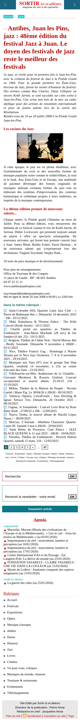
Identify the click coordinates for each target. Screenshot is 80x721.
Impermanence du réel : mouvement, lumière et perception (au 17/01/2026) (35, 549)
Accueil (8, 16)
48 (45, 447)
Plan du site (13, 716)
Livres (13, 457)
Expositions (20, 454)
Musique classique (41, 454)
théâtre (54, 454)
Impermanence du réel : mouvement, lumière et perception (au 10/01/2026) (35, 542)
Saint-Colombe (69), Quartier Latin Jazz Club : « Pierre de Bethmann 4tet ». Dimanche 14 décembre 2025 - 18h (40, 314)
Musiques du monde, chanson (60, 457)
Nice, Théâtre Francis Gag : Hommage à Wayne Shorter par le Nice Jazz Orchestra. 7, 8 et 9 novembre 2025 (40, 355)
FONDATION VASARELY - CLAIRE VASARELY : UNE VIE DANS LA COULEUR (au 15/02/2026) (39, 564)
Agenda (40, 520)
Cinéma (21, 457)
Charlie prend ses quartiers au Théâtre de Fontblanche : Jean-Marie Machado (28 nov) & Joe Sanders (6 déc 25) (40, 332)
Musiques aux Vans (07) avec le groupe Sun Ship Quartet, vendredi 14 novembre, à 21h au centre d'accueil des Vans (40, 366)
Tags (71, 716)
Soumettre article (40, 509)
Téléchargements (57, 461)
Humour (69, 454)
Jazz (21, 16)
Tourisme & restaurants (26, 461)
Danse (61, 454)
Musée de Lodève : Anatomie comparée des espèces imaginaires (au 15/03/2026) (38, 571)
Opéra (29, 454)
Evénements (43, 461)
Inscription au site (54, 716)
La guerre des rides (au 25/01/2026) (30, 583)
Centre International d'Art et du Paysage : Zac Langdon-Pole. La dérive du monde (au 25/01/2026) (36, 556)
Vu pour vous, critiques (36, 457)
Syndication (34, 716)
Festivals (9, 454)
